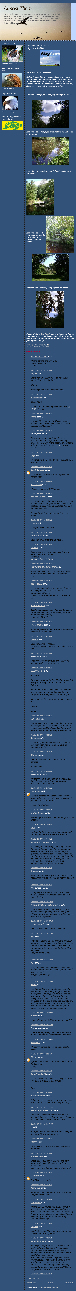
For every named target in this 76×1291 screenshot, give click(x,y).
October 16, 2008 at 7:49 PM (41, 868)
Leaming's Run (37, 346)
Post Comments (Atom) (48, 1288)
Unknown (35, 791)
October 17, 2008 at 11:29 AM (42, 1107)
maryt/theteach (38, 1096)
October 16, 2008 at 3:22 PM (41, 481)
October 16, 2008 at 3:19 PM (41, 467)
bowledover (36, 584)
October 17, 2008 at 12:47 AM (42, 1039)
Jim (32, 936)
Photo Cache (37, 625)
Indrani (34, 1016)
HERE (58, 445)
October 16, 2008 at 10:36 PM (42, 902)
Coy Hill (34, 1226)
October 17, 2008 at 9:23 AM (41, 1092)
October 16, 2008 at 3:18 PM (41, 452)
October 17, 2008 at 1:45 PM (41, 1153)
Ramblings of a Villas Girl (43, 567)
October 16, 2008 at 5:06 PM (41, 735)
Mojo (33, 455)
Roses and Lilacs (39, 356)
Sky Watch (45, 334)
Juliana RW (36, 397)
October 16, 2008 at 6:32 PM (41, 788)
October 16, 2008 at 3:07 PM (41, 430)
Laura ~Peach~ (38, 924)
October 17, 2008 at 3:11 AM (41, 1071)
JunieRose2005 (38, 1074)
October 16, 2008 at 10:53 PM (42, 933)
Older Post (69, 1282)
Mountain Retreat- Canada (43, 559)
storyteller (36, 1202)
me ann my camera (40, 842)
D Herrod (35, 1176)
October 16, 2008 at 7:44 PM (41, 839)
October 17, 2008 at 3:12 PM (41, 1172)
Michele (34, 547)
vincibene (35, 1042)
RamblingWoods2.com (42, 1110)
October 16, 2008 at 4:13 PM (41, 636)
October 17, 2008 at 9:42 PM (41, 1274)
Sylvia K (35, 719)
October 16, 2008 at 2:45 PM (41, 370)
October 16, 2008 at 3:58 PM (41, 602)
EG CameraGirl (38, 605)
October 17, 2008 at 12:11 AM (42, 1012)
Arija (33, 827)
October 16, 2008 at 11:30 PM (42, 981)
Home (50, 1282)
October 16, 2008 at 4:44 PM (41, 668)
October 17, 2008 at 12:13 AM (42, 1025)
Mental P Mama (38, 535)
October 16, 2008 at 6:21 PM (41, 771)
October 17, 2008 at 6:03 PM (41, 1185)
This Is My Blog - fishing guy (45, 905)
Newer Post (31, 1282)
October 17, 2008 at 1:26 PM (41, 1139)
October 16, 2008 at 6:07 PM (41, 752)
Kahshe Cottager (39, 497)
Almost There (18, 8)
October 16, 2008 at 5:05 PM (41, 716)
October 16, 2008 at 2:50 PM (41, 394)
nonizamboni (37, 1156)
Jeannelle (35, 1188)
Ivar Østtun (36, 484)
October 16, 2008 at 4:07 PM (41, 622)
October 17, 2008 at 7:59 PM (41, 1238)
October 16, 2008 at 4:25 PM (41, 653)
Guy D (34, 373)
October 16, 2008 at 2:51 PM (41, 414)
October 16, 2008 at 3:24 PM (41, 494)
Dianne (34, 755)
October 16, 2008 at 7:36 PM (41, 810)
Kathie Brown (37, 813)
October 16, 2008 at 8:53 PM (41, 885)
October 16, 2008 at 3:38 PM (41, 544)
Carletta (34, 639)
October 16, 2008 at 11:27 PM (42, 960)
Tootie (34, 1142)
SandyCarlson (38, 470)
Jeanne (34, 738)
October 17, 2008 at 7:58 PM (41, 1223)
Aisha (33, 417)
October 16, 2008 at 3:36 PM (41, 532)
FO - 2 (34, 1057)
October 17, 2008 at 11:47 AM (42, 1124)
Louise (34, 523)
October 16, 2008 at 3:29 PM (41, 520)
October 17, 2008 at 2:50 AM (41, 1054)
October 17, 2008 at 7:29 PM (41, 1199)
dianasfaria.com (38, 1241)
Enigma (34, 871)
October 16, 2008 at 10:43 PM (42, 921)
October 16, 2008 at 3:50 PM (41, 564)
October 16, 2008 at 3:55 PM (41, 581)
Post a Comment (32, 1278)
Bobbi (34, 984)
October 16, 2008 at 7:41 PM (41, 824)
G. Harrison (36, 671)
